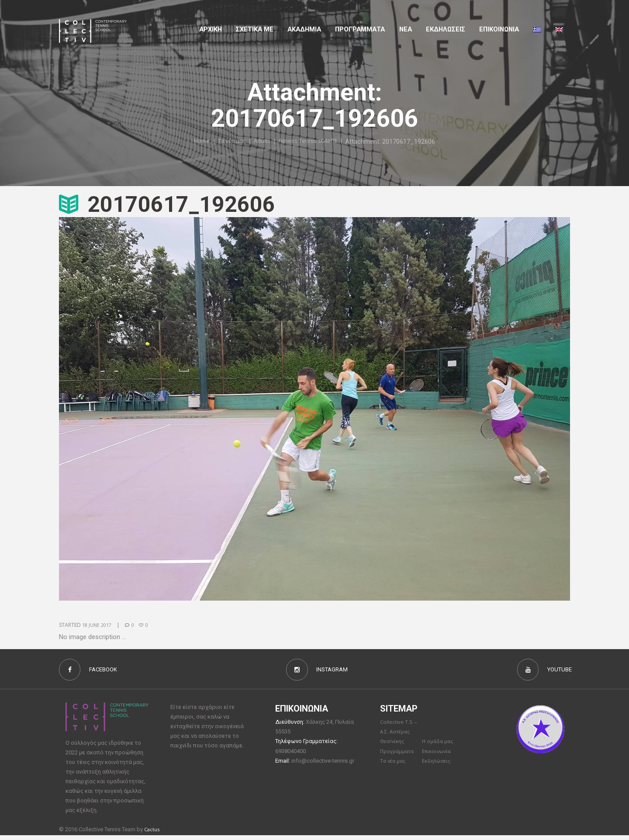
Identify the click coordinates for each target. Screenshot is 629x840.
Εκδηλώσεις (445, 29)
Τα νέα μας (227, 141)
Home (192, 141)
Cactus (153, 834)
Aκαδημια (304, 29)
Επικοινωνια (499, 29)
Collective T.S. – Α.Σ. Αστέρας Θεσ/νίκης (400, 736)
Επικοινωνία (438, 756)
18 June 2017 (98, 625)
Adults (261, 141)
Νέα (405, 29)
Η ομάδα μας (439, 746)
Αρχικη (210, 29)
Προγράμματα (399, 756)
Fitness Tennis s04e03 (313, 141)
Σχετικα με (254, 29)
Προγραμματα (360, 29)
